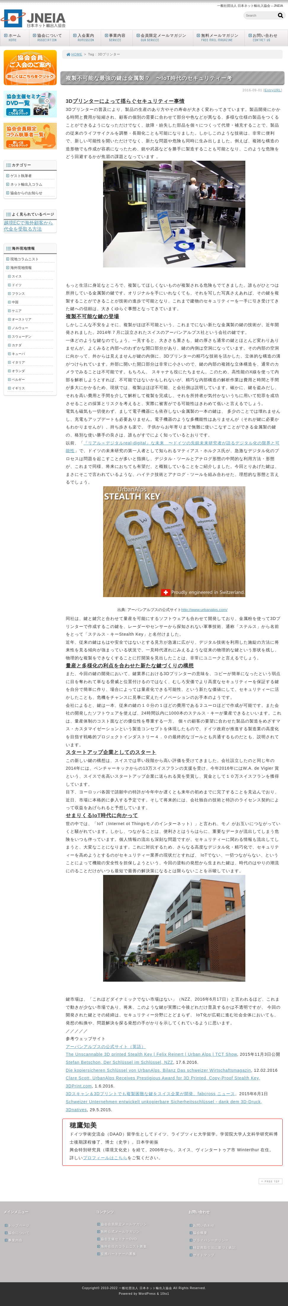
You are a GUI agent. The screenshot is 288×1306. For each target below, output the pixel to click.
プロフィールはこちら (105, 1157)
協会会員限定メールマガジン (122, 1224)
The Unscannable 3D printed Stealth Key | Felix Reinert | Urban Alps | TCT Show (151, 1054)
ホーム (16, 37)
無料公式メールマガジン (118, 1231)
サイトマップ (202, 1255)
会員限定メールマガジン (164, 37)
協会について (50, 37)
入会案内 (87, 37)
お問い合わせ (267, 37)
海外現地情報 (21, 268)
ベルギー (18, 379)
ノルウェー (20, 328)
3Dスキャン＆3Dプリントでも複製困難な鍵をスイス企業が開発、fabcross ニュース (150, 1093)
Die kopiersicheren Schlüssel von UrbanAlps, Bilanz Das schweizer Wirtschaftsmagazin (158, 1070)
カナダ (17, 345)
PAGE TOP (270, 1181)
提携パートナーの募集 (116, 1254)
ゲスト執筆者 (21, 176)
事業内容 (118, 37)
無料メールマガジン (220, 37)
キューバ (18, 353)
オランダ (18, 371)
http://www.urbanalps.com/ (204, 609)
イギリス (18, 388)
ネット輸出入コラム (26, 184)
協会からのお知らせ (26, 193)
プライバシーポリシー (209, 1240)
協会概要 (198, 1233)
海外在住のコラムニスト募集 (122, 1246)
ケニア (17, 310)
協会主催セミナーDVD (117, 1239)
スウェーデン (21, 336)
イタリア (18, 362)
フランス (18, 293)
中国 (15, 302)
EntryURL (273, 90)
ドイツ (17, 285)
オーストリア (21, 319)
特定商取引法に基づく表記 (212, 1247)
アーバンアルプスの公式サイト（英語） (106, 1046)
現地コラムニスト (24, 259)
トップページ (17, 1225)
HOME (74, 54)
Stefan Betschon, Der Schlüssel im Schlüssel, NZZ (119, 1062)
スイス (17, 276)
